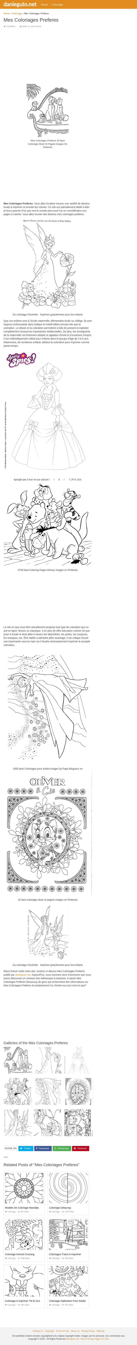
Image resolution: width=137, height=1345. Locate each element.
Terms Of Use (62, 1331)
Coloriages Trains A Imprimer (65, 1254)
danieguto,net (22, 974)
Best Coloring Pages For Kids (95, 1339)
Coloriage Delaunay (60, 1207)
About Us (75, 1331)
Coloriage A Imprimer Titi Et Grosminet (26, 1300)
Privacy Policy (88, 1331)
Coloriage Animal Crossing (19, 1254)
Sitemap (100, 1331)
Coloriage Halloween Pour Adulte (67, 1300)
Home (44, 4)
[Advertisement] (48, 56)
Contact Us (38, 1331)
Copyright (49, 1331)
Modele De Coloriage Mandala (22, 1207)
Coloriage (57, 4)
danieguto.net (20, 4)
